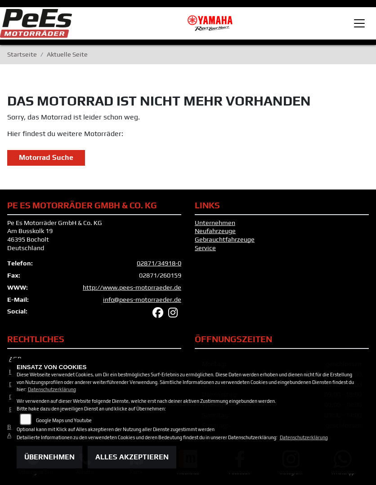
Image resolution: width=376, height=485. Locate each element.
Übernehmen (49, 457)
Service (205, 247)
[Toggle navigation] (359, 23)
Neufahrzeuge (215, 230)
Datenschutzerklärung (52, 389)
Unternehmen (215, 222)
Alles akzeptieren (132, 457)
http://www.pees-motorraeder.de (132, 287)
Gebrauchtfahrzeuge (225, 239)
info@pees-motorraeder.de (142, 299)
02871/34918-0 (159, 263)
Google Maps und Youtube (64, 420)
